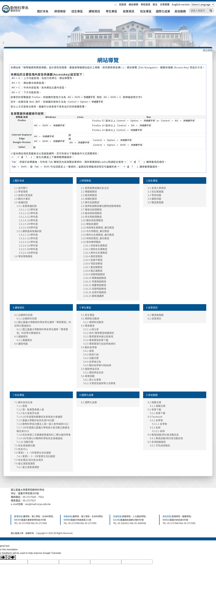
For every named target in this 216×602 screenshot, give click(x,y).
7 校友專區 (18, 395)
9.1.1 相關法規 (157, 406)
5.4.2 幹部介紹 (91, 354)
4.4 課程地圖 (21, 343)
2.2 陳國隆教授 (89, 191)
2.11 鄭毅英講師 (89, 224)
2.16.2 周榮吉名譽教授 (95, 249)
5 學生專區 (85, 307)
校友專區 (146, 11)
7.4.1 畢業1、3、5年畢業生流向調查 (35, 456)
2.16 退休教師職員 (91, 242)
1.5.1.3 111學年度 (28, 216)
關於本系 (42, 11)
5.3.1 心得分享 (91, 329)
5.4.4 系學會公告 (92, 361)
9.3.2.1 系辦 (158, 431)
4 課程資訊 (18, 307)
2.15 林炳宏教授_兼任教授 (95, 238)
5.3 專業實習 (87, 325)
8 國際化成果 (86, 395)
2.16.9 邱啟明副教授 (94, 274)
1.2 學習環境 (21, 191)
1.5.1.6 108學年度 (28, 227)
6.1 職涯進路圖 (156, 315)
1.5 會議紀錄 (21, 202)
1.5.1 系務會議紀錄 (26, 206)
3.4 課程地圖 (154, 198)
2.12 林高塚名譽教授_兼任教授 (97, 227)
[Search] (201, 10)
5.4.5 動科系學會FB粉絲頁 (97, 365)
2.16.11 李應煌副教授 (94, 281)
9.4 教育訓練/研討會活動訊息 (163, 434)
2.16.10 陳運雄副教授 (94, 278)
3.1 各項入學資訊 (157, 188)
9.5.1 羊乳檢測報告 (160, 445)
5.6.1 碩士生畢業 (92, 379)
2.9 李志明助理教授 (91, 216)
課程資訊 (94, 11)
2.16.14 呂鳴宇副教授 (94, 292)
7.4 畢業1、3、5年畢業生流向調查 (32, 452)
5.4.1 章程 (88, 351)
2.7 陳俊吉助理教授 (91, 209)
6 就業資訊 (152, 307)
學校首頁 (145, 4)
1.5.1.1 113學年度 (28, 209)
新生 (155, 4)
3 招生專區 (152, 180)
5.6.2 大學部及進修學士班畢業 (99, 383)
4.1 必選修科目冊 (23, 315)
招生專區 (77, 11)
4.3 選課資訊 (21, 336)
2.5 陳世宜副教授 (90, 202)
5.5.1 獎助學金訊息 (93, 372)
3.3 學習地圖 (154, 195)
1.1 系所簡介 (21, 188)
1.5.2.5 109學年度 (28, 249)
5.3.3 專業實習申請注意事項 (98, 336)
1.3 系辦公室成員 (23, 195)
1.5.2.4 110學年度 (28, 245)
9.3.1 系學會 (156, 420)
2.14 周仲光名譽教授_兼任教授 (97, 234)
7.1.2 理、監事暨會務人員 (30, 409)
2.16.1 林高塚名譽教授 (95, 245)
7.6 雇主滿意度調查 (24, 463)
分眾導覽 (165, 4)
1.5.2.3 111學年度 (28, 242)
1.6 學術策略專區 (23, 256)
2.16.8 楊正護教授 (92, 270)
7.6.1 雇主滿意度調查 (27, 467)
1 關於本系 (18, 180)
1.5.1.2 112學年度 (28, 213)
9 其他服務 (152, 395)
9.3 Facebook (155, 416)
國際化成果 (163, 11)
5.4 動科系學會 (89, 347)
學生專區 (111, 11)
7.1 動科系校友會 (23, 402)
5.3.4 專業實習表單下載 (95, 340)
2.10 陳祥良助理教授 (92, 220)
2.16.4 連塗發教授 (92, 256)
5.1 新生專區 (87, 315)
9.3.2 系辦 (155, 427)
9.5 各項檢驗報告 (157, 442)
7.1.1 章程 (21, 406)
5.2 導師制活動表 (90, 318)
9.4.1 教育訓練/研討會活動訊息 (166, 438)
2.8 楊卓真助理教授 (91, 213)
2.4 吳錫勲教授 (89, 198)
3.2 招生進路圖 (156, 191)
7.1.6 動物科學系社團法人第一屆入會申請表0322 (42, 424)
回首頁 (122, 4)
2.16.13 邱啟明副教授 (94, 288)
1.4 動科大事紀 (22, 198)
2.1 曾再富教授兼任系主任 (95, 188)
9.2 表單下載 (154, 409)
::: (115, 4)
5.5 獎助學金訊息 (90, 369)
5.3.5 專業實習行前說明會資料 (99, 343)
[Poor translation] (11, 557)
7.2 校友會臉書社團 (24, 445)
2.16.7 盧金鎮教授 (92, 267)
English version (181, 4)
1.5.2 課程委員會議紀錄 (29, 231)
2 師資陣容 (85, 180)
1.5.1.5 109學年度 (28, 224)
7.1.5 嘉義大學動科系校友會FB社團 (35, 420)
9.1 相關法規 (154, 402)
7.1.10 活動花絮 (24, 442)
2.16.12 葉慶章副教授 (94, 285)
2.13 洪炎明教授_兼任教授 (95, 231)
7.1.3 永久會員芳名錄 (27, 413)
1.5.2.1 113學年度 (28, 234)
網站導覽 (133, 4)
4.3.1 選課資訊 (24, 340)
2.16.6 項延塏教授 (92, 263)
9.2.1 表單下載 (157, 413)
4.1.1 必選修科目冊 (26, 318)
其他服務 (180, 11)
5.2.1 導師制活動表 (93, 322)
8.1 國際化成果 (89, 402)
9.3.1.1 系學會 (159, 424)
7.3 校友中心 (21, 449)
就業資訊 (128, 11)
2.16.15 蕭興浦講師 (93, 296)
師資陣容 (60, 11)
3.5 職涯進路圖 (156, 202)
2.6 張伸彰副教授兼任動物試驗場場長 (101, 206)
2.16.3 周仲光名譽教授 (95, 252)
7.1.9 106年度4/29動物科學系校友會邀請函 (39, 438)
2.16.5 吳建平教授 (92, 260)
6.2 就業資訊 (154, 318)
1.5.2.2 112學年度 (28, 238)
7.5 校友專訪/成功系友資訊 (28, 460)
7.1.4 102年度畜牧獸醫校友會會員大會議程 (39, 416)
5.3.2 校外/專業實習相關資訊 (98, 333)
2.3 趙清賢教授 (89, 195)
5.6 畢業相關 (87, 376)
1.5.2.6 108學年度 (28, 252)
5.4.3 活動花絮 (91, 358)
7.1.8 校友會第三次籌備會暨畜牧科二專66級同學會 (43, 434)
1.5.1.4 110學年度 (28, 220)
